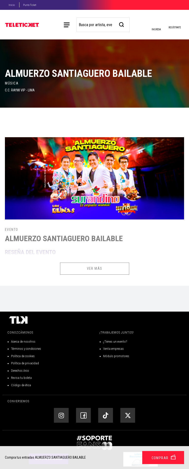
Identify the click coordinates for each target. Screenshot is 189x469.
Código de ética (21, 385)
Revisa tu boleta (21, 378)
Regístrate (175, 27)
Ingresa (156, 26)
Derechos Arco (20, 370)
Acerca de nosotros (23, 341)
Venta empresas (113, 349)
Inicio (12, 5)
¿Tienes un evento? (115, 341)
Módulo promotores (116, 356)
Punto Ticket (29, 5)
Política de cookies (23, 356)
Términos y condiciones (26, 349)
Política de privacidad (25, 363)
